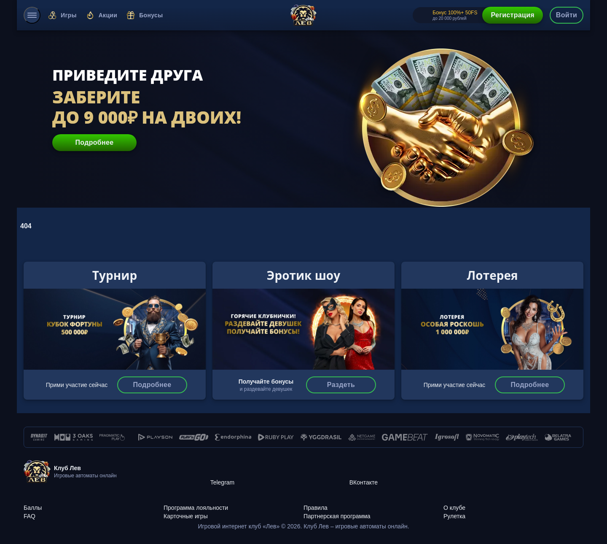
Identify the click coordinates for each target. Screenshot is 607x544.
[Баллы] (94, 503)
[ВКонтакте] (419, 472)
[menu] (32, 15)
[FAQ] (94, 511)
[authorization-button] (566, 15)
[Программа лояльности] (234, 503)
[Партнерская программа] (373, 511)
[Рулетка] (513, 511)
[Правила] (373, 503)
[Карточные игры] (234, 511)
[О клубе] (513, 503)
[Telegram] (279, 472)
